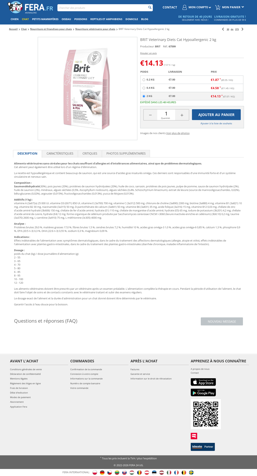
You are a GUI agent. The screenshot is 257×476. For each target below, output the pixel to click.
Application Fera (18, 406)
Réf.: (165, 46)
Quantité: (165, 118)
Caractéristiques (60, 153)
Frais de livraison (19, 387)
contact (170, 7)
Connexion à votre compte (84, 373)
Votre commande (79, 387)
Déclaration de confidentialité (25, 373)
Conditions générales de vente (26, 369)
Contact (195, 372)
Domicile (131, 19)
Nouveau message (222, 321)
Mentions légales (19, 378)
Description (27, 153)
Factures (135, 369)
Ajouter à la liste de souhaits (216, 123)
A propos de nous (200, 368)
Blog (144, 19)
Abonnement (17, 401)
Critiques (90, 153)
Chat (25, 19)
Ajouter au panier (216, 114)
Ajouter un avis (148, 53)
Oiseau (66, 19)
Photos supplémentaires (126, 153)
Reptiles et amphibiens (106, 19)
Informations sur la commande (86, 378)
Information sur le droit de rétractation (151, 378)
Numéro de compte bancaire (85, 383)
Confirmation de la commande (86, 369)
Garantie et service (140, 373)
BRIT (157, 46)
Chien (15, 19)
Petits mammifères (45, 19)
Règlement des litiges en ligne (25, 383)
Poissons (80, 19)
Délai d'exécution (19, 392)
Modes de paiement (20, 397)
